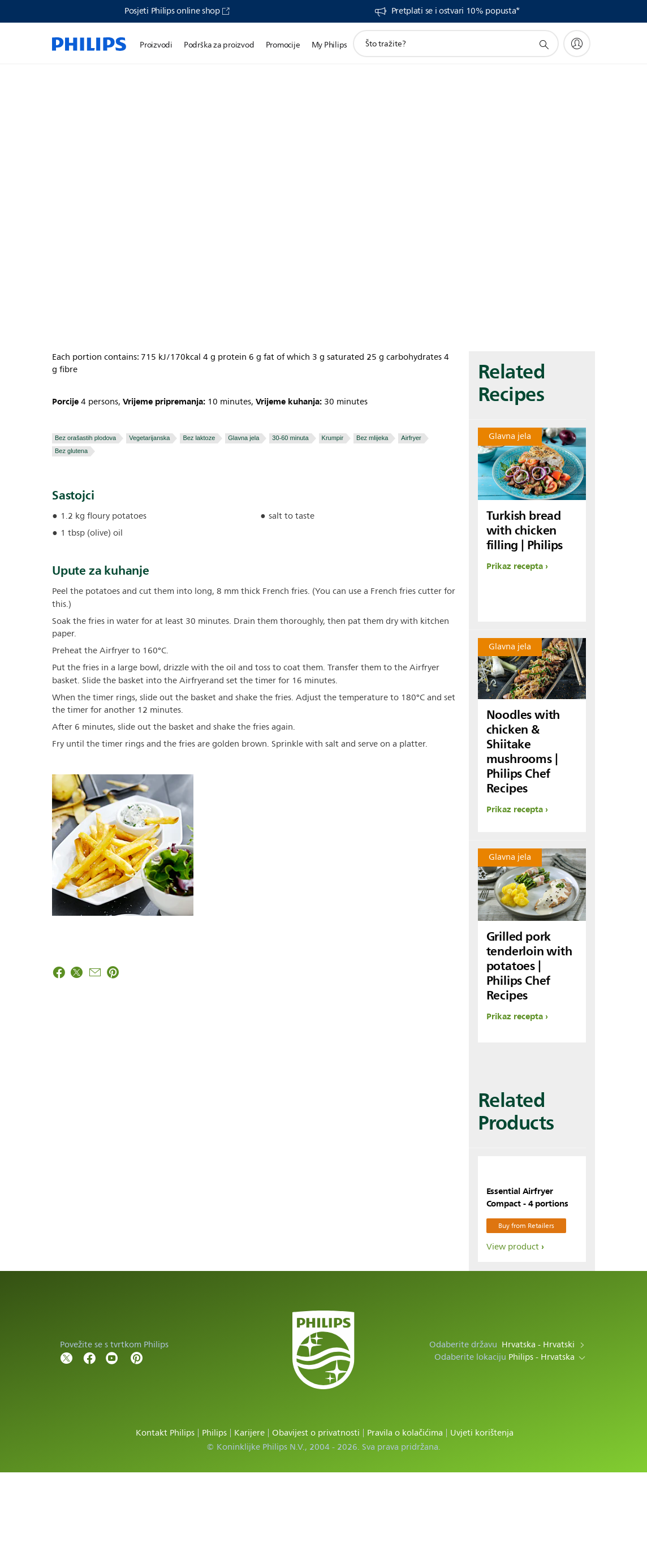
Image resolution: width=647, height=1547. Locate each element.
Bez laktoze (199, 437)
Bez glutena (71, 450)
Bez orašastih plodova (85, 437)
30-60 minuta (290, 437)
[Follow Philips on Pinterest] (137, 1432)
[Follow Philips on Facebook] (89, 1432)
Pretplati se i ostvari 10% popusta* (455, 11)
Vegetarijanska (149, 437)
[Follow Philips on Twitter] (67, 1432)
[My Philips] (576, 43)
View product (512, 1322)
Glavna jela (243, 437)
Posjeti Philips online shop (172, 11)
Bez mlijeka (372, 437)
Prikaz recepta (514, 566)
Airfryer (411, 437)
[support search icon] (543, 44)
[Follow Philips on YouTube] (112, 1432)
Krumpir (333, 437)
